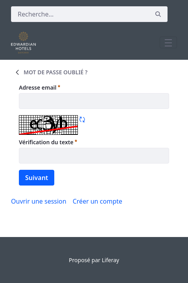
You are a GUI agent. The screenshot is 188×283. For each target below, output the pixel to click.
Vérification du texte (48, 142)
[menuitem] (97, 201)
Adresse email (39, 87)
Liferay (110, 260)
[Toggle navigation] (168, 42)
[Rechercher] (80, 14)
